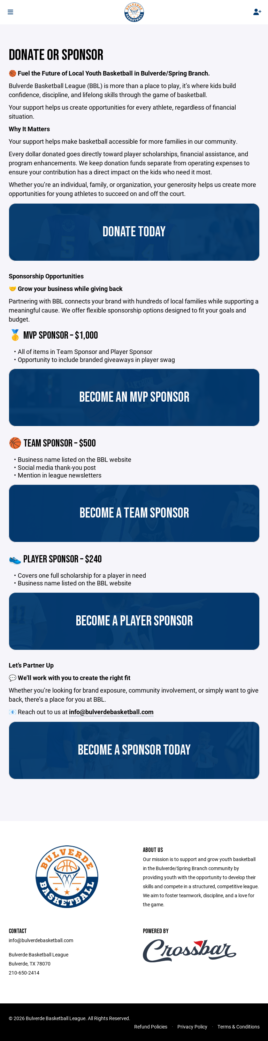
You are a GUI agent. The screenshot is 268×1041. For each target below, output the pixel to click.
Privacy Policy (192, 1026)
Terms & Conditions (238, 1026)
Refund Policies (150, 1026)
